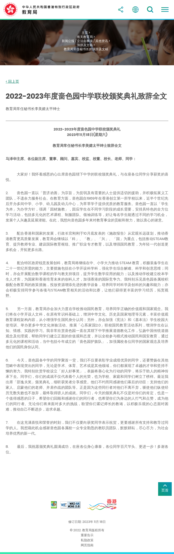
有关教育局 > (86, 37)
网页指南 (87, 545)
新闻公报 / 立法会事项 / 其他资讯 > (86, 41)
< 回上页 (12, 81)
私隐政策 (87, 540)
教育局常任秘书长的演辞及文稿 (86, 49)
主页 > (86, 33)
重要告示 (87, 535)
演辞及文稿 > (86, 45)
